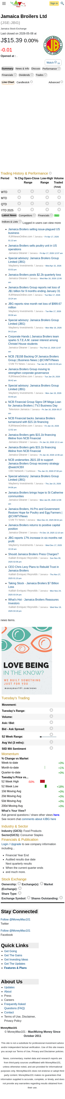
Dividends (25, 75)
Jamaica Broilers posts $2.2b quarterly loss (34, 274)
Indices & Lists (10, 221)
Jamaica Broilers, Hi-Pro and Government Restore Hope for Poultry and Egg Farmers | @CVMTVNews (35, 512)
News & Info (22, 68)
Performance (50, 68)
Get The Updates (14, 963)
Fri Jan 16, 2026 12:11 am (51, 442)
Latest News (9, 215)
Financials (8, 75)
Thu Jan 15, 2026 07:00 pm (50, 471)
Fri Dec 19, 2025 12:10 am (51, 533)
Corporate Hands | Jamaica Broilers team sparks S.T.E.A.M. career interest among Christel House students (33, 340)
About (8, 991)
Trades (40, 75)
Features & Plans (15, 967)
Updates (9, 987)
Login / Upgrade (11, 844)
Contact (9, 1012)
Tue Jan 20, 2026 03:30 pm (49, 364)
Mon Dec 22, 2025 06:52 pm (49, 520)
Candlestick (23, 82)
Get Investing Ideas (16, 959)
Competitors (25, 215)
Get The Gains (13, 955)
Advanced (54, 82)
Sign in (54, 3)
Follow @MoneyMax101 (15, 919)
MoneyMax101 (9, 1027)
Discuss (35, 68)
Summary (7, 68)
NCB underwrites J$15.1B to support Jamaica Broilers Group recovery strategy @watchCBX (33, 463)
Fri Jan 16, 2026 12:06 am (51, 455)
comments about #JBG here (39, 819)
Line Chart (8, 82)
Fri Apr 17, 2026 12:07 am (51, 253)
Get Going (10, 951)
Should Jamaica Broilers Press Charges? (33, 554)
